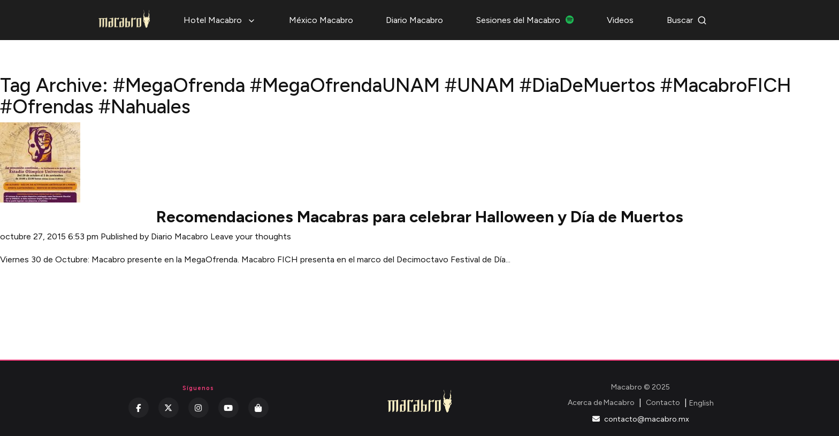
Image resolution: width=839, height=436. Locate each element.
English (701, 403)
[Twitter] (168, 408)
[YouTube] (228, 408)
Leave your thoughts (250, 236)
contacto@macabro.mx (640, 419)
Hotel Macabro (220, 20)
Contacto (663, 402)
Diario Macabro (414, 20)
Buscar (687, 20)
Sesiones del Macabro (525, 20)
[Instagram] (198, 408)
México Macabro (321, 20)
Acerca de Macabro (601, 402)
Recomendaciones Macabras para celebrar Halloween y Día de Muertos (419, 217)
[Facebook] (138, 408)
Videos (620, 20)
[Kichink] (258, 408)
